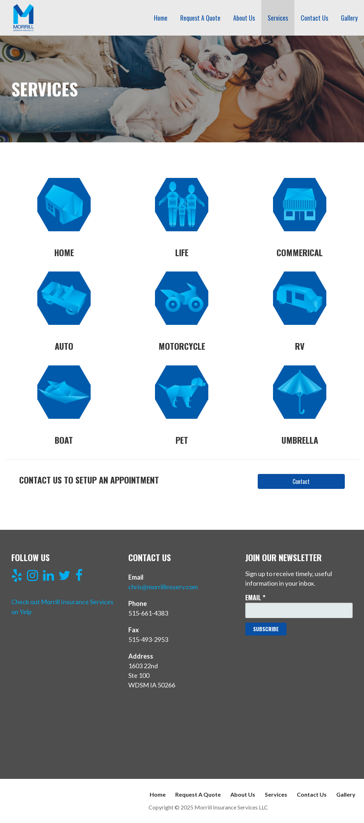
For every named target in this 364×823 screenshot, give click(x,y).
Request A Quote (200, 17)
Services (278, 17)
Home (160, 17)
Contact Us (314, 17)
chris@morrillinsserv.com (163, 587)
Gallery (349, 17)
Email (255, 597)
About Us (244, 17)
